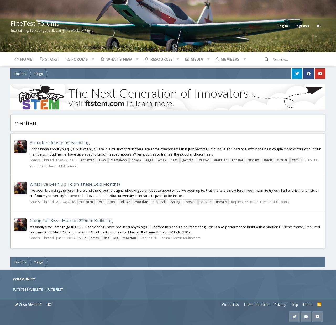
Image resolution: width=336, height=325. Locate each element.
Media (197, 59)
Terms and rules (257, 304)
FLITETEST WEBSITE (28, 289)
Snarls (35, 160)
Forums (79, 59)
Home (26, 59)
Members (229, 59)
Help (294, 304)
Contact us (230, 304)
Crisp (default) (28, 304)
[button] (93, 59)
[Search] (299, 59)
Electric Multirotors (61, 166)
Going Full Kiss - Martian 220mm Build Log (71, 220)
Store (51, 59)
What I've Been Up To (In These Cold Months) (75, 184)
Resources (161, 59)
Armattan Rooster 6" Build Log (60, 143)
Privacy (280, 304)
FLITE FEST (55, 289)
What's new (119, 59)
